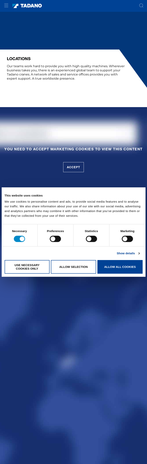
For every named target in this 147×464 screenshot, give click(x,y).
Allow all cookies (120, 266)
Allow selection (73, 266)
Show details (126, 253)
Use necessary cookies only (27, 267)
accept (73, 167)
